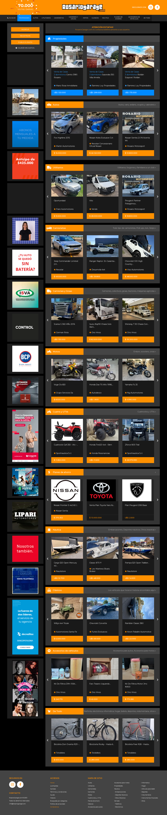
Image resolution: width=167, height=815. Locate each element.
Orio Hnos (95, 332)
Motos (90, 795)
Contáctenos (54, 807)
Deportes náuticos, (132, 530)
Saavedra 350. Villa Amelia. (102, 75)
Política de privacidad (57, 804)
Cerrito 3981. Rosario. (66, 75)
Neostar (58, 269)
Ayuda (52, 795)
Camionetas (92, 789)
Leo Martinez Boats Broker (99, 570)
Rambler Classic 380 (134, 623)
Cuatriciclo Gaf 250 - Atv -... (66, 445)
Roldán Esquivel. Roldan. (134, 75)
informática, (109, 711)
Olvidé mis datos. (25, 48)
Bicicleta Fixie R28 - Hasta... (137, 744)
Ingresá (25, 29)
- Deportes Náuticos (121, 795)
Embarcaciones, (115, 530)
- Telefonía (117, 804)
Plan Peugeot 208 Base (136, 505)
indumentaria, (143, 711)
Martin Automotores (64, 146)
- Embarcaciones (120, 792)
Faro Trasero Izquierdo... (100, 684)
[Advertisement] (25, 69)
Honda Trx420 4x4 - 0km (100, 445)
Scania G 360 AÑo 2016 (64, 324)
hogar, (118, 711)
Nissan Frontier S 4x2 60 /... (66, 505)
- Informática (145, 783)
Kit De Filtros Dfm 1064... (65, 684)
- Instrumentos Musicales (149, 798)
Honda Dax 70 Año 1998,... (101, 384)
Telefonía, (88, 711)
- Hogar (143, 786)
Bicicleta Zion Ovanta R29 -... (67, 744)
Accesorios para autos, (123, 651)
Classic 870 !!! (95, 563)
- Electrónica (118, 807)
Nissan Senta (61, 511)
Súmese (53, 789)
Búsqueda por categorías (58, 801)
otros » (153, 711)
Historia (52, 798)
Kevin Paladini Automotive (138, 632)
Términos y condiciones (58, 792)
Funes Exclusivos (98, 632)
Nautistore (60, 571)
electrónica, (98, 711)
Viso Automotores (134, 269)
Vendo (93, 209)
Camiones (91, 792)
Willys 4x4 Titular (61, 623)
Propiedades (118, 786)
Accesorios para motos (144, 651)
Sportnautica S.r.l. (63, 453)
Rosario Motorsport (135, 146)
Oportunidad (59, 200)
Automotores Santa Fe (65, 632)
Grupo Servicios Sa (63, 393)
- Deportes (144, 792)
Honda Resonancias (99, 453)
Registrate (25, 36)
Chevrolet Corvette (98, 623)
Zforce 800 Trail (132, 445)
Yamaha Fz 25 (131, 384)
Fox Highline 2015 (62, 138)
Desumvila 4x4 (97, 269)
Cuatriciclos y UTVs (94, 798)
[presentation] (47, 71)
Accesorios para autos (95, 807)
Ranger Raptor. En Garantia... (102, 261)
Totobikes (59, 753)
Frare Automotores (63, 209)
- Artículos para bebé (148, 789)
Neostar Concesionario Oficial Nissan (100, 144)
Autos (90, 783)
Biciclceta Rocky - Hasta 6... (101, 744)
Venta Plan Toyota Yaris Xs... (101, 505)
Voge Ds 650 (59, 384)
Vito (91, 200)
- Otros (143, 801)
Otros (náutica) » (148, 530)
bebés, (124, 711)
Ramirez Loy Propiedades (102, 85)
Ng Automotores (134, 393)
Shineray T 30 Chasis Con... (137, 324)
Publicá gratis (25, 42)
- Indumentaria (146, 795)
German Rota (61, 332)
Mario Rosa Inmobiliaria (65, 85)
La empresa (54, 786)
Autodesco (95, 393)
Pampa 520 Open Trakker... (137, 563)
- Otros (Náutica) (120, 798)
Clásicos (90, 804)
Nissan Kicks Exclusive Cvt (101, 138)
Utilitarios (91, 786)
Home (52, 783)
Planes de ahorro (94, 801)
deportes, (132, 711)
